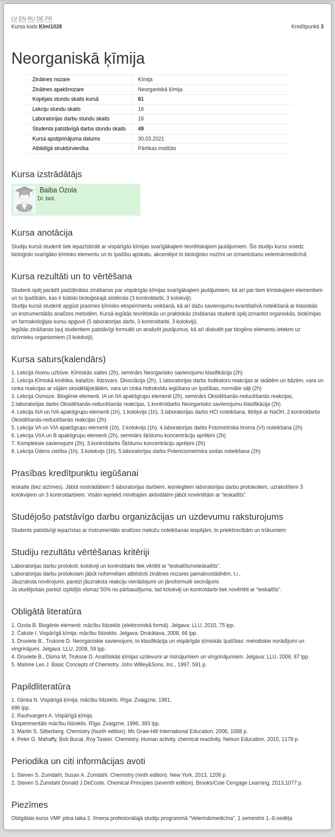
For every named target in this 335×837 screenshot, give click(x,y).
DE (40, 19)
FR (48, 19)
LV (14, 19)
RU (31, 19)
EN (22, 19)
